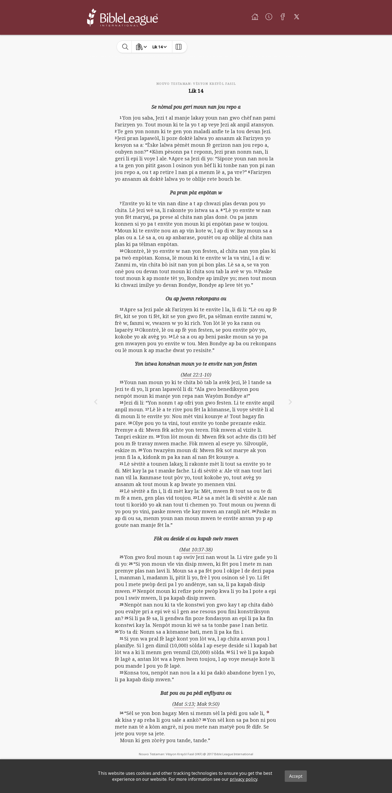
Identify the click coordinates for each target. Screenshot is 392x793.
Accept (295, 776)
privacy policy (243, 779)
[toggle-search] (125, 47)
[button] (268, 711)
